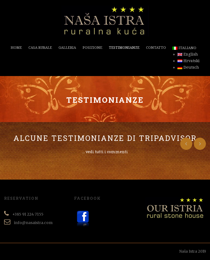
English (187, 54)
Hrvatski (188, 61)
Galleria (67, 48)
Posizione (92, 48)
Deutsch (188, 67)
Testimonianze (124, 48)
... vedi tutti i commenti (105, 151)
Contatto (156, 48)
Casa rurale (40, 48)
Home (16, 48)
